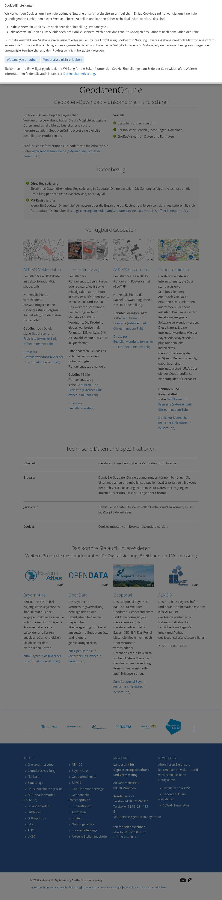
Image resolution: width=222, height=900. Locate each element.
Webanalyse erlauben (22, 60)
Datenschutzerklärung (79, 74)
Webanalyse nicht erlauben (62, 60)
